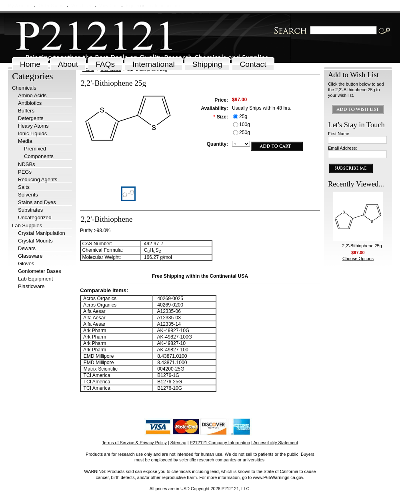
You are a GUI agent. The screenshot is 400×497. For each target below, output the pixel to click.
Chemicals (24, 88)
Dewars (27, 248)
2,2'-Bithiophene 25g (362, 245)
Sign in (132, 5)
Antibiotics (30, 103)
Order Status (50, 5)
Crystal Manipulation (41, 233)
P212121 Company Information (220, 442)
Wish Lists (81, 5)
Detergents (31, 118)
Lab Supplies (27, 225)
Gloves (26, 264)
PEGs (25, 172)
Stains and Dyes (37, 202)
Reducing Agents (37, 179)
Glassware (30, 256)
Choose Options (358, 258)
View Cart (108, 5)
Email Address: (342, 148)
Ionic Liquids (32, 133)
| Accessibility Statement (274, 442)
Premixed (35, 149)
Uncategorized (35, 217)
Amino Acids (32, 95)
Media (25, 141)
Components (39, 156)
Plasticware (31, 286)
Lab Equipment (35, 279)
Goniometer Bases (39, 271)
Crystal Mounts (35, 241)
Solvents (28, 195)
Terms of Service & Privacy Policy (134, 442)
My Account (19, 5)
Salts (24, 187)
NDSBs (26, 164)
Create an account (163, 5)
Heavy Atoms (33, 126)
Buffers (26, 111)
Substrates (30, 210)
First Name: (339, 133)
